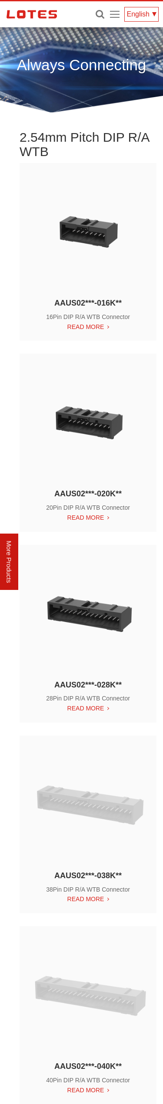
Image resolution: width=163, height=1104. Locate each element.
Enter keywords (100, 14)
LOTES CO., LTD (31, 14)
